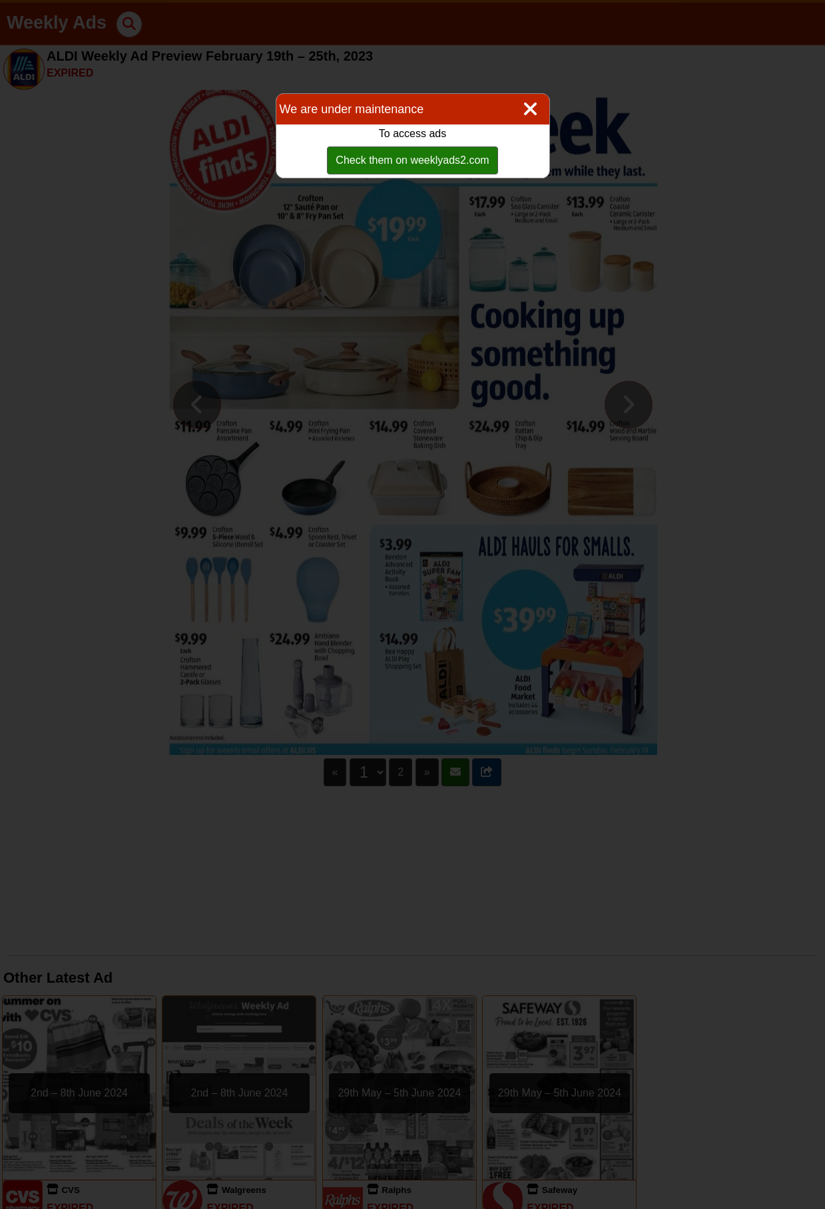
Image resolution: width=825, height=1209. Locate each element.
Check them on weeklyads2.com (412, 160)
